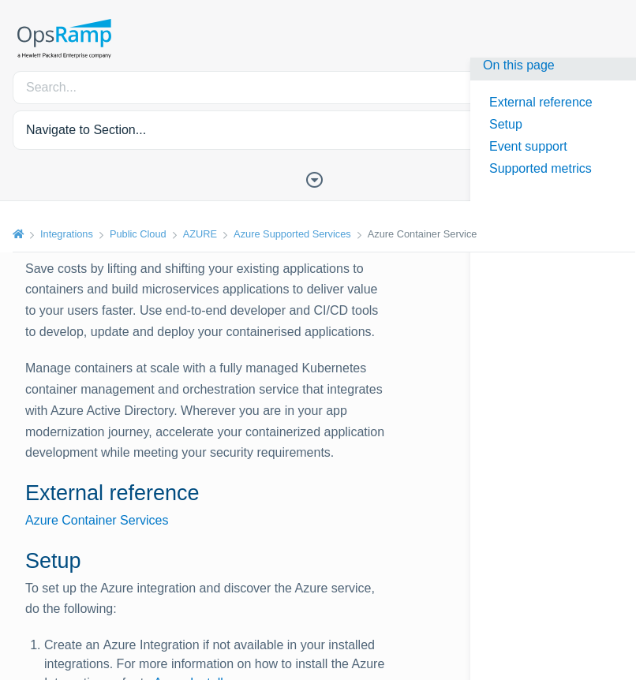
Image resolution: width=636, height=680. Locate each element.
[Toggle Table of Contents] (318, 178)
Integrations (66, 234)
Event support (528, 146)
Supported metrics (540, 168)
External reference (541, 102)
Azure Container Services (96, 520)
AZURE (200, 234)
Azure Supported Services (292, 234)
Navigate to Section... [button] (86, 129)
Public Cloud (138, 234)
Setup (505, 124)
